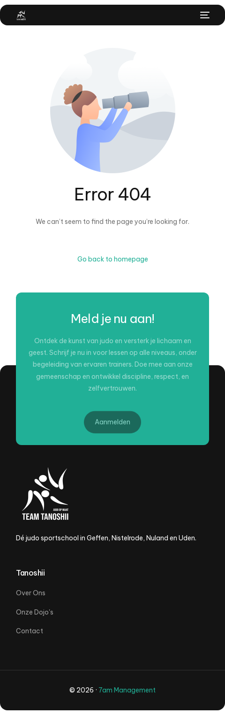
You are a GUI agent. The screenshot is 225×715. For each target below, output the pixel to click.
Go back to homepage (112, 259)
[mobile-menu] (204, 15)
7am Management (127, 690)
